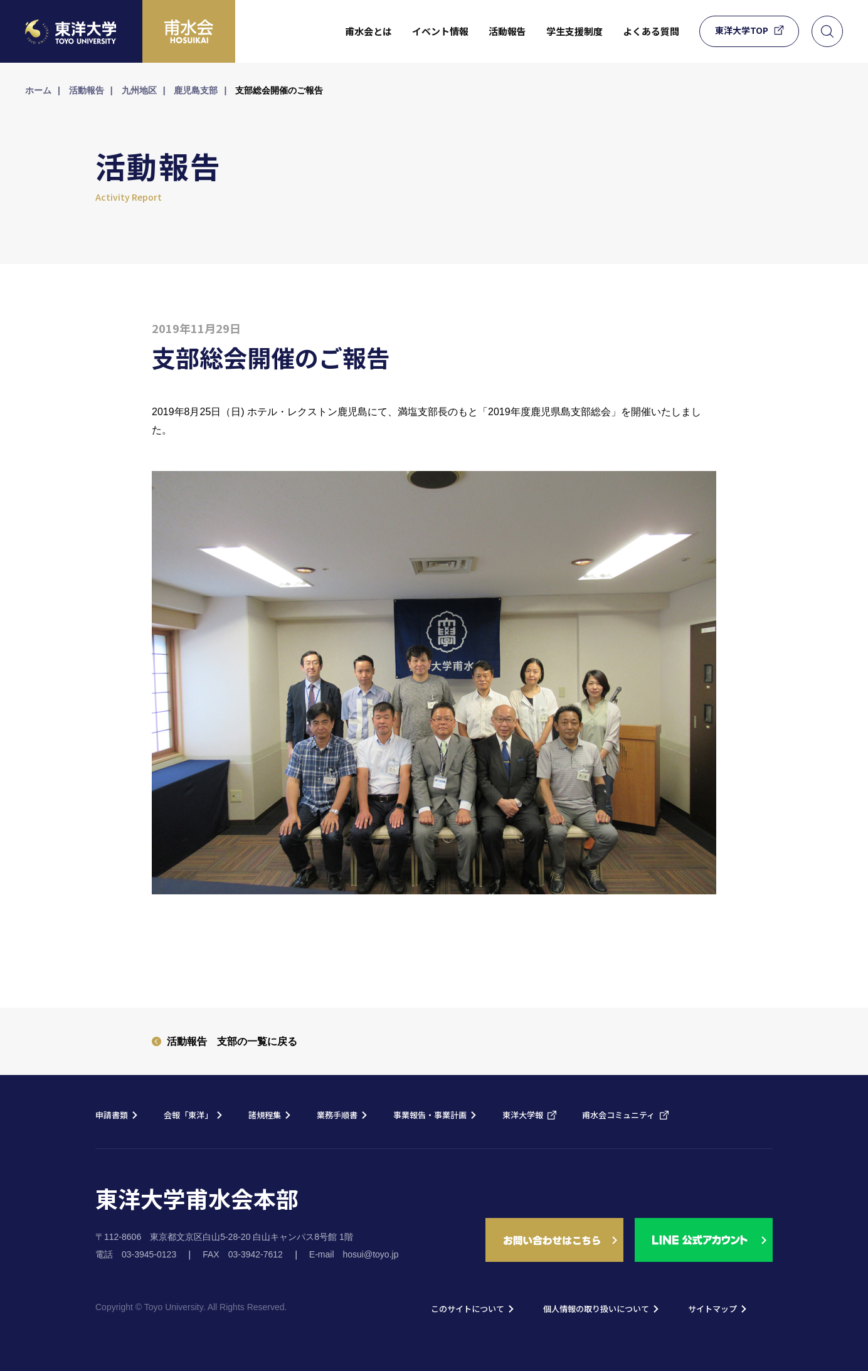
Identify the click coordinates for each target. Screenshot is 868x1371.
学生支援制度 (574, 31)
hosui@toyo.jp (371, 1254)
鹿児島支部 (196, 90)
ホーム (38, 90)
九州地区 (139, 90)
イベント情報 (440, 31)
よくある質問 (651, 31)
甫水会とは (368, 31)
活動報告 (507, 31)
